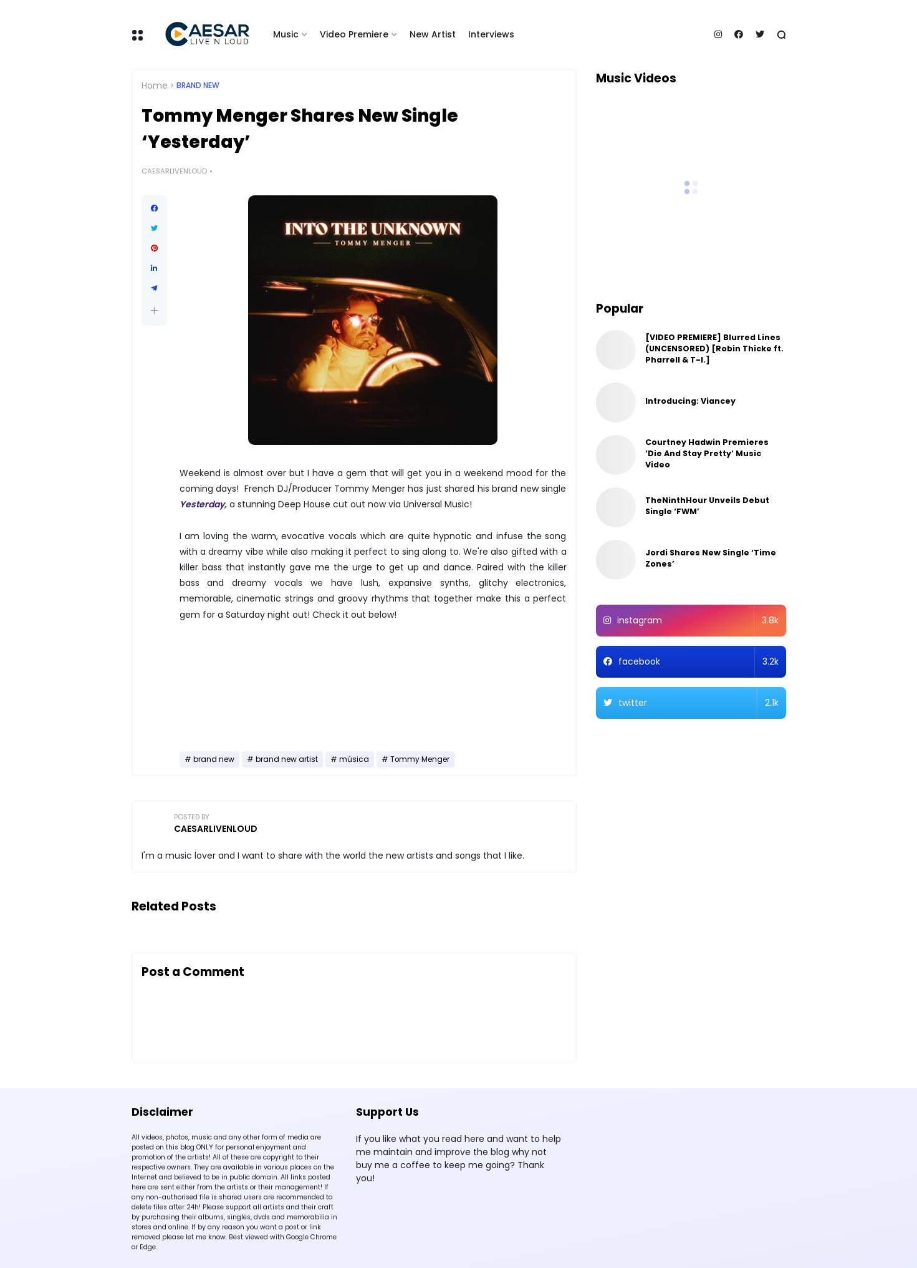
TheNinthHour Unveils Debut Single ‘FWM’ (707, 506)
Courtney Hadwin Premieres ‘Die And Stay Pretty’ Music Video (707, 453)
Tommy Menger (419, 759)
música (354, 759)
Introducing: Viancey (690, 401)
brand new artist (287, 759)
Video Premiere (354, 34)
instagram (698, 620)
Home (155, 85)
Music (286, 34)
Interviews (491, 34)
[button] (154, 310)
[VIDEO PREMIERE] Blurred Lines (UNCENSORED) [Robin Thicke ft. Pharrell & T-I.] (714, 348)
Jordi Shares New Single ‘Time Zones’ (710, 558)
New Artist (433, 34)
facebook (698, 662)
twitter (698, 703)
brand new (197, 85)
